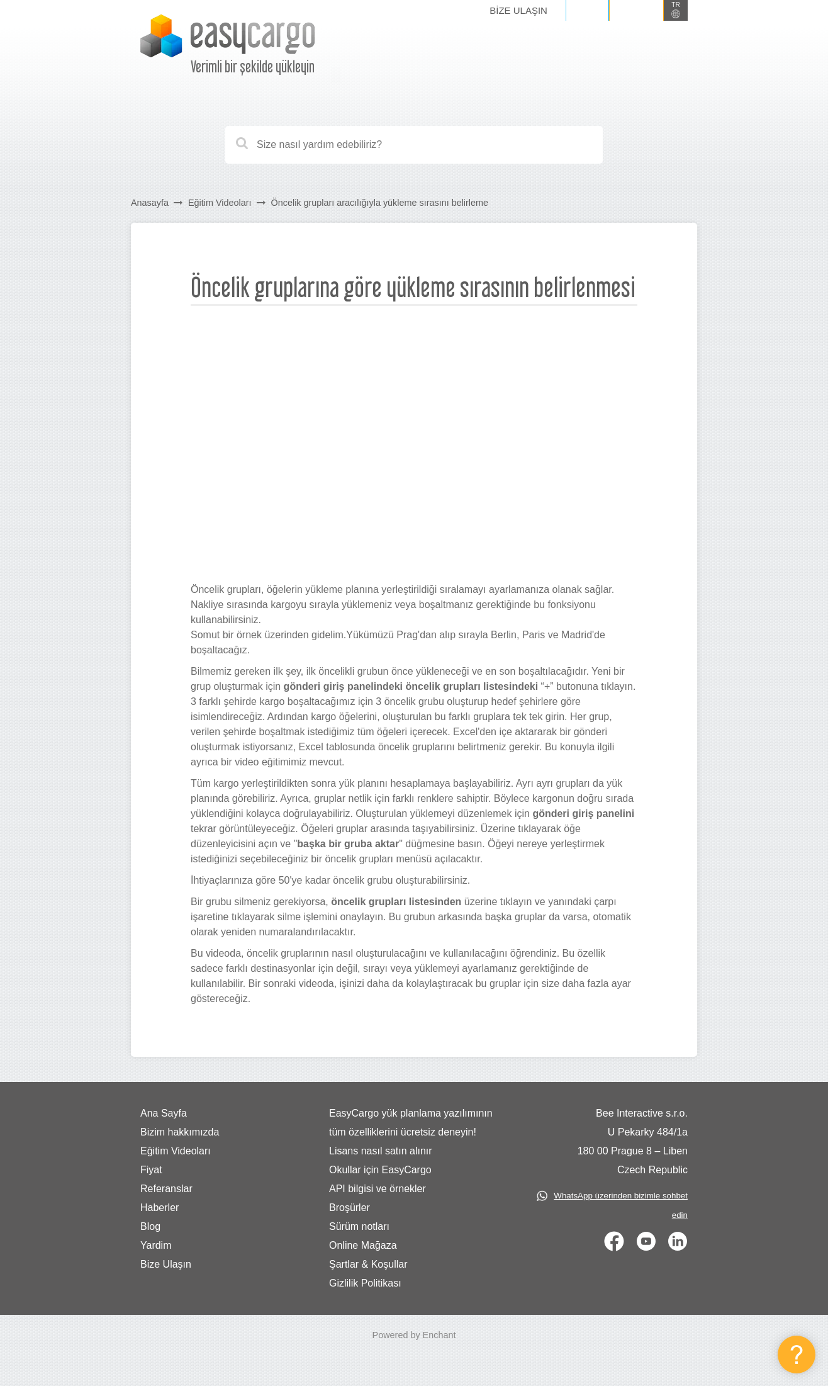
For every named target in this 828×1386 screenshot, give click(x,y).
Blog (150, 1226)
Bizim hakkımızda (179, 1132)
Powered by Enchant (414, 1335)
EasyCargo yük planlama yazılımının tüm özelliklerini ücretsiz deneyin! (411, 1122)
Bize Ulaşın (518, 10)
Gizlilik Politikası (365, 1283)
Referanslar (166, 1188)
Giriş (587, 10)
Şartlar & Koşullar (368, 1264)
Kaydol (636, 10)
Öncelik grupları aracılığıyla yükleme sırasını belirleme (380, 203)
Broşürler (349, 1207)
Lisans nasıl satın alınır (380, 1151)
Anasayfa (150, 203)
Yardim (156, 1245)
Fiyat (151, 1169)
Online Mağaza (363, 1245)
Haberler (159, 1207)
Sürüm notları (359, 1226)
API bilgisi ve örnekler (377, 1188)
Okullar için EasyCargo (380, 1169)
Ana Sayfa (163, 1113)
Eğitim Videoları (220, 203)
